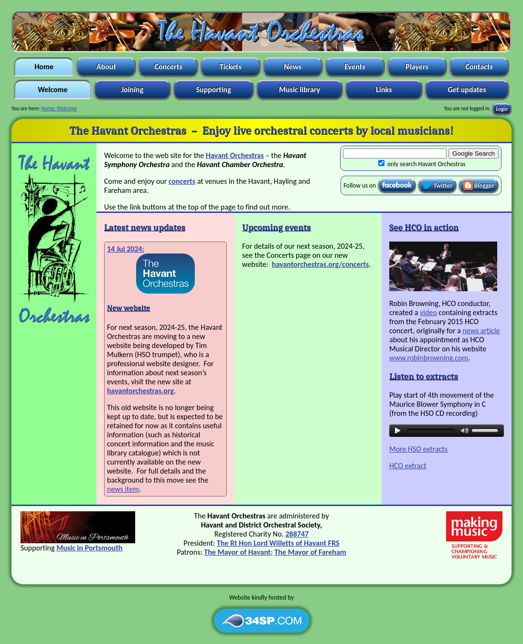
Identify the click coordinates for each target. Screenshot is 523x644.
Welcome (52, 89)
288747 (297, 533)
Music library (299, 89)
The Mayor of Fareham (310, 552)
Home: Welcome (59, 108)
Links (383, 89)
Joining (132, 89)
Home (44, 66)
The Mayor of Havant (237, 552)
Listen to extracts (423, 376)
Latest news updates (144, 227)
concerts (182, 181)
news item (123, 489)
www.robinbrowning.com (428, 357)
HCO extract (408, 465)
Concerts (168, 66)
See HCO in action (424, 227)
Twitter (437, 185)
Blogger (478, 185)
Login (501, 108)
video (428, 312)
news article (481, 330)
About (106, 66)
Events (354, 66)
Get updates (467, 89)
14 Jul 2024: (125, 248)
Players (417, 66)
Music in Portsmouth (89, 547)
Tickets (230, 66)
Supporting (213, 89)
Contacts (479, 66)
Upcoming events (276, 227)
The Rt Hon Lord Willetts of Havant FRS (278, 543)
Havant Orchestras (235, 155)
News (292, 66)
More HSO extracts (418, 449)
